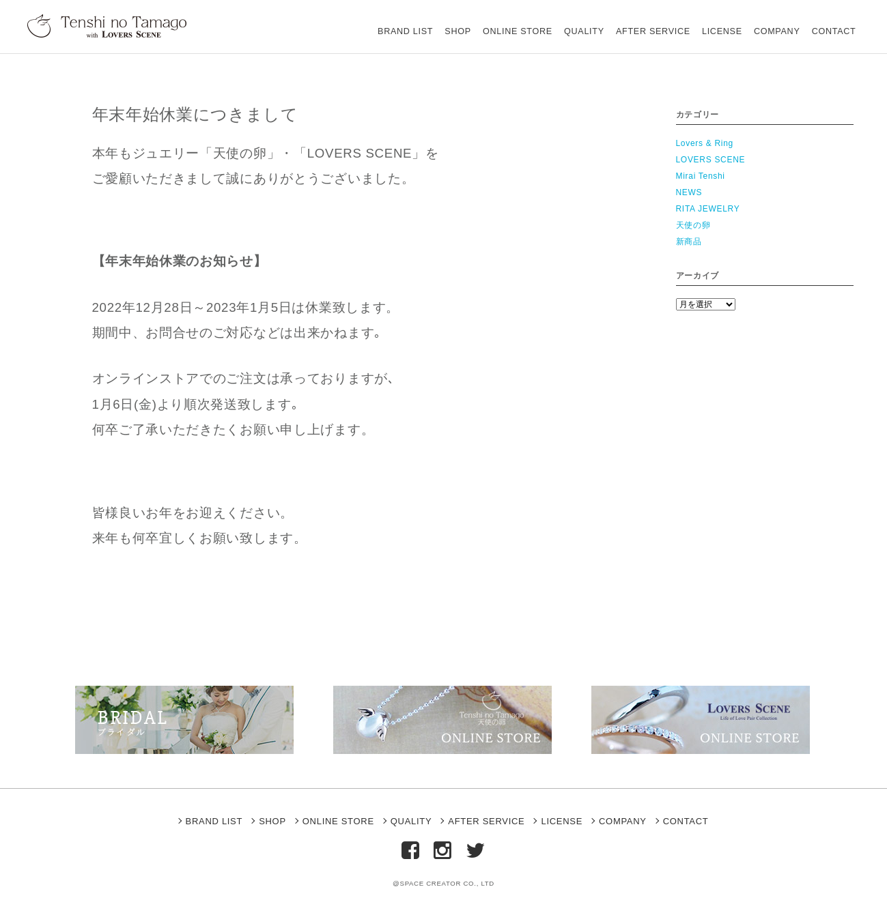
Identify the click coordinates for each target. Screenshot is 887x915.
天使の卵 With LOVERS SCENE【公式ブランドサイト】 (112, 26)
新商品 (689, 241)
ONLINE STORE (476, 23)
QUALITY (551, 23)
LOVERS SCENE (711, 159)
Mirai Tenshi (700, 176)
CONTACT (830, 23)
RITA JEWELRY (708, 209)
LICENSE (704, 23)
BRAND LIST (349, 23)
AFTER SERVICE (627, 23)
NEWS (689, 192)
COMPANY (765, 23)
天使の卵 (693, 225)
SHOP (409, 23)
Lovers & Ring (704, 143)
